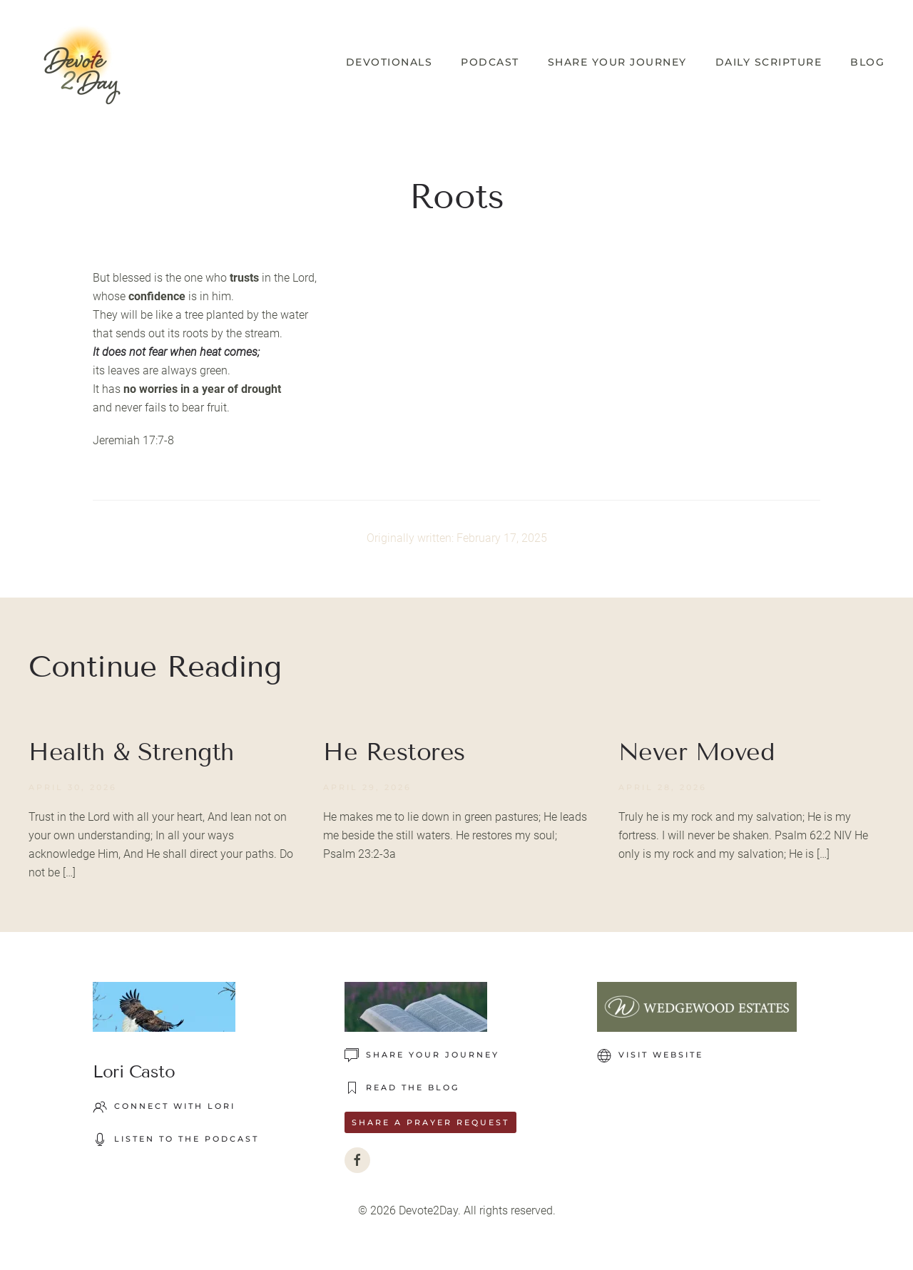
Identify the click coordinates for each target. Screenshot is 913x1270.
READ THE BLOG (402, 1088)
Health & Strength (131, 752)
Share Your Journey (617, 62)
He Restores (394, 752)
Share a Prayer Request (430, 1122)
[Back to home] (82, 62)
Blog (867, 62)
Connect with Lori (164, 1107)
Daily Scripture (768, 62)
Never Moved (696, 752)
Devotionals (389, 62)
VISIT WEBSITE (650, 1055)
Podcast (490, 62)
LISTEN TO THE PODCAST (176, 1139)
